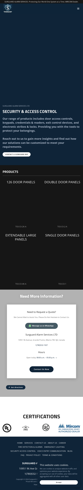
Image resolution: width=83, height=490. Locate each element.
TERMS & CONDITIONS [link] (52, 455)
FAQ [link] (22, 455)
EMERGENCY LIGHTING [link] (54, 447)
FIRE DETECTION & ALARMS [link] (30, 447)
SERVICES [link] (28, 443)
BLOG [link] (70, 451)
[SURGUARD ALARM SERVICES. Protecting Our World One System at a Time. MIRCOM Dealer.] (41, 1)
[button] (78, 8)
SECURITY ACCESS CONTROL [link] (23, 451)
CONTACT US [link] (40, 443)
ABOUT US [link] (52, 443)
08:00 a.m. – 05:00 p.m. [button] (46, 357)
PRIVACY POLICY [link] (33, 455)
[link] (7, 8)
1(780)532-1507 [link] (41, 345)
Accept (59, 482)
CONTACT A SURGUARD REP (16, 154)
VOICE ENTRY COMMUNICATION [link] (51, 451)
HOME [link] (20, 443)
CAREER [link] (62, 443)
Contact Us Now (41, 369)
